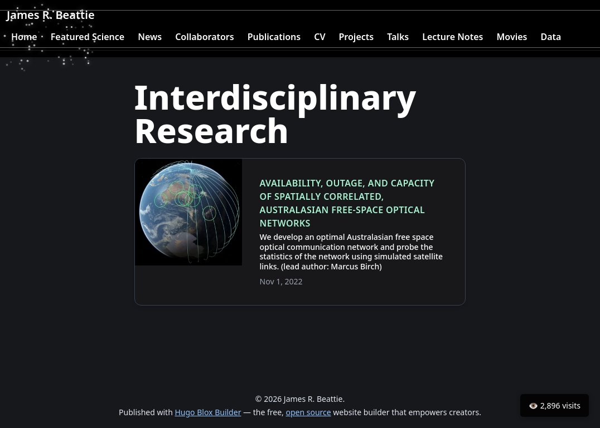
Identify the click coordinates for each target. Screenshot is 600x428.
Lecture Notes (452, 37)
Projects (356, 37)
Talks (398, 37)
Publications (274, 37)
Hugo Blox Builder (208, 412)
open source (308, 412)
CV (319, 37)
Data (550, 37)
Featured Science (88, 37)
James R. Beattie (51, 14)
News (150, 37)
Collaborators (204, 37)
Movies (511, 37)
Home (24, 37)
